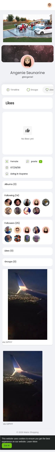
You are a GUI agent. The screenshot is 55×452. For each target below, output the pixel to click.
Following (9, 195)
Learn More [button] (32, 441)
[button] (49, 5)
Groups (8, 261)
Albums (9, 184)
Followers (10, 223)
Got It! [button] (7, 445)
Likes (7, 251)
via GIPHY (7, 342)
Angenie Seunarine (27, 72)
